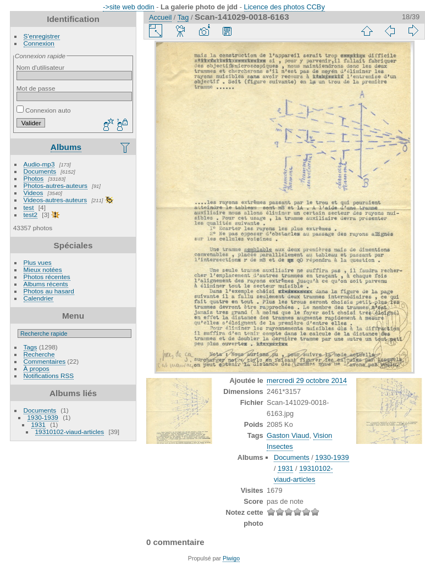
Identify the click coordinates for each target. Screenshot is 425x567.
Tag (183, 17)
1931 (38, 424)
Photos (34, 178)
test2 (31, 214)
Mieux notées (43, 269)
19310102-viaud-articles (69, 431)
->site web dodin (128, 7)
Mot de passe (36, 88)
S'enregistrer (42, 36)
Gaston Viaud (288, 435)
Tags (30, 347)
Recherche (39, 354)
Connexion (39, 43)
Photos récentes (47, 276)
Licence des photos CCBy (284, 7)
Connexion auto (43, 110)
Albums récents (46, 283)
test (29, 207)
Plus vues (38, 262)
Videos (33, 192)
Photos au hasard (49, 290)
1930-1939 (42, 417)
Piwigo (231, 558)
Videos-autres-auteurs (55, 199)
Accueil (160, 17)
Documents (40, 171)
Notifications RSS (49, 375)
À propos (36, 368)
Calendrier (38, 298)
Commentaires (45, 361)
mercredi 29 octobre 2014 (307, 380)
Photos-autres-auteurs (55, 185)
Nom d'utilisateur (40, 67)
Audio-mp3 (39, 164)
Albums (66, 147)
